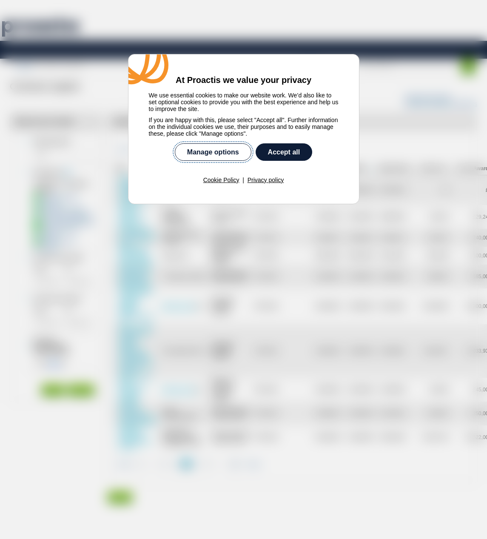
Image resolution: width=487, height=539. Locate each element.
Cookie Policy (221, 180)
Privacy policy (266, 180)
